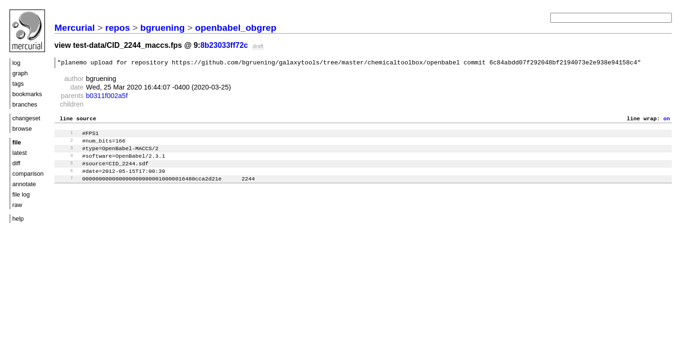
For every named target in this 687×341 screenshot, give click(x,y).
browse (22, 128)
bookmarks (27, 94)
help (18, 218)
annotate (24, 184)
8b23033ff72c (224, 45)
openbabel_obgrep (236, 28)
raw (17, 204)
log (16, 62)
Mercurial (74, 28)
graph (20, 73)
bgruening (162, 28)
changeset (26, 118)
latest (19, 152)
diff (16, 163)
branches (24, 104)
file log (21, 194)
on (666, 121)
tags (18, 83)
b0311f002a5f (107, 97)
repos (117, 28)
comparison (28, 173)
